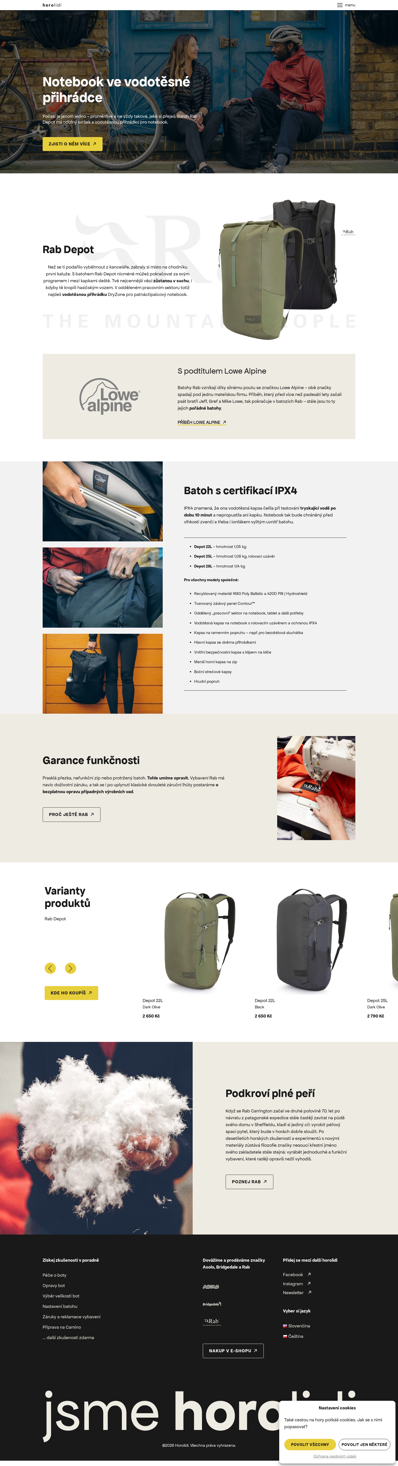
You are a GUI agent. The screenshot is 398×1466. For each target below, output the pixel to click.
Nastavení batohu (60, 1306)
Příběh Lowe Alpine (199, 422)
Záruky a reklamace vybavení (72, 1317)
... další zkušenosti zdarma (68, 1337)
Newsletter (293, 1292)
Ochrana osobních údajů (334, 1456)
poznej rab (246, 1182)
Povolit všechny (310, 1444)
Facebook (293, 1274)
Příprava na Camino (62, 1327)
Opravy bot (54, 1285)
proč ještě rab (68, 814)
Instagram (293, 1284)
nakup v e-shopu (230, 1351)
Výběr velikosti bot (61, 1296)
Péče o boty (55, 1275)
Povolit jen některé (365, 1444)
